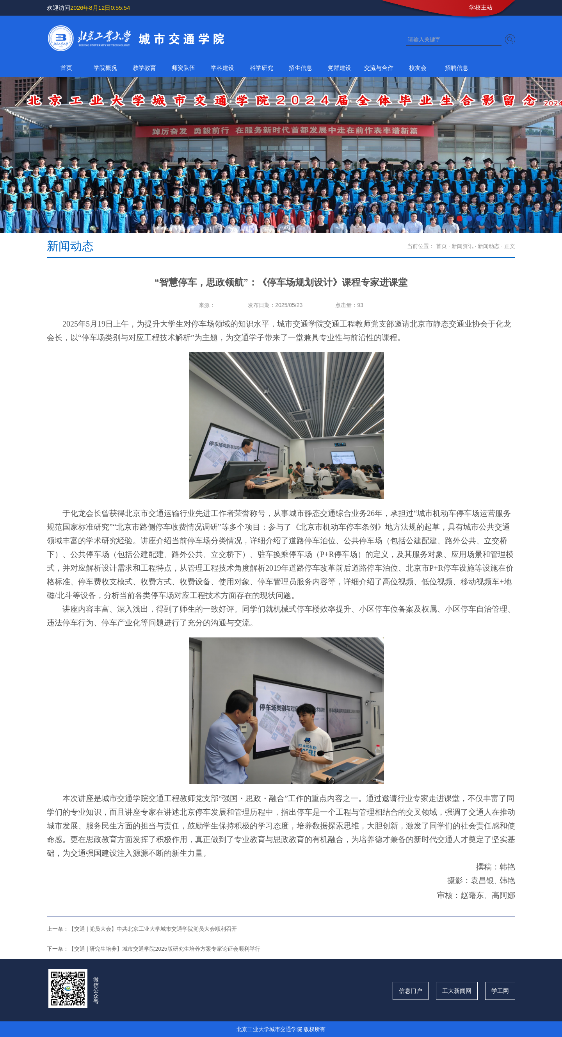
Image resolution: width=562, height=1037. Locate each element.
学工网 (500, 990)
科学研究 (261, 67)
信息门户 (410, 990)
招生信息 (300, 67)
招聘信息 (456, 67)
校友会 (418, 67)
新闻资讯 (462, 246)
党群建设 (339, 67)
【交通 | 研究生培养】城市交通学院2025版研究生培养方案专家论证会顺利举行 (164, 949)
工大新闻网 (456, 990)
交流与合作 (378, 67)
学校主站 (481, 7)
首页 (66, 67)
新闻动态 (489, 246)
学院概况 (105, 67)
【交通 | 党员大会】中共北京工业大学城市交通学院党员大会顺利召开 (153, 929)
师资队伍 (183, 67)
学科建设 (222, 67)
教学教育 (144, 67)
